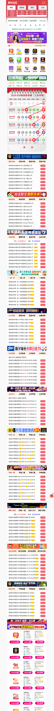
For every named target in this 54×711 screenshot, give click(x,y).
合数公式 (19, 86)
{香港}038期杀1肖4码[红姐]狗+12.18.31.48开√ (24, 571)
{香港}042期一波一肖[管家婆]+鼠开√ (21, 285)
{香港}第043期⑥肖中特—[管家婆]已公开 (20, 185)
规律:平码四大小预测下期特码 (17, 398)
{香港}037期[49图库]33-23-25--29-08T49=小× (23, 420)
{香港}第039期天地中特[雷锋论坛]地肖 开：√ (23, 257)
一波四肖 (42, 278)
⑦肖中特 (22, 161)
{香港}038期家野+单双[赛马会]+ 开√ (22, 533)
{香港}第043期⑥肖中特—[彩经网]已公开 (20, 165)
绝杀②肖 (32, 199)
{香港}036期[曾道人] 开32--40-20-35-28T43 (22, 448)
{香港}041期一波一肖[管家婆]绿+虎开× (21, 288)
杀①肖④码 (12, 551)
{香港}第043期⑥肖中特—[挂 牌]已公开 (20, 178)
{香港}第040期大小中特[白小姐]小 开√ (21, 329)
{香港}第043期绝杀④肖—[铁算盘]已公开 (20, 226)
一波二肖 (22, 278)
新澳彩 (21, 7)
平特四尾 (42, 473)
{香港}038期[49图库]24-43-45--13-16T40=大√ (23, 417)
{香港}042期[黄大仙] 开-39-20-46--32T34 (22, 480)
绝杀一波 (11, 86)
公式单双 (22, 394)
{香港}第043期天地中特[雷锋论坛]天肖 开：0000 (23, 244)
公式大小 (12, 394)
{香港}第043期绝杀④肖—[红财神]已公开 (20, 219)
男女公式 (42, 86)
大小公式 (35, 83)
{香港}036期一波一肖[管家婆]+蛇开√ (21, 305)
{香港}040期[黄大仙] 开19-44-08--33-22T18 (22, 483)
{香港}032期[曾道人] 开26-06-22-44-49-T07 (22, 452)
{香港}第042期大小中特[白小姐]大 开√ (21, 323)
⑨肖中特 (42, 161)
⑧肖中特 (32, 161)
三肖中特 (11, 83)
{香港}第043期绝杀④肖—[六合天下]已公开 (21, 223)
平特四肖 (42, 435)
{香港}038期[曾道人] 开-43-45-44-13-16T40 (22, 445)
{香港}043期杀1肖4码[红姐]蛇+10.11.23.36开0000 (23, 555)
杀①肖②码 (32, 551)
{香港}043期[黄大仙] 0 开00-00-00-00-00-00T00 (22, 476)
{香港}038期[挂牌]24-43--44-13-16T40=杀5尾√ (23, 376)
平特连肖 (32, 589)
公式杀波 (22, 353)
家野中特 (22, 237)
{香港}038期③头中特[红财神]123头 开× (22, 609)
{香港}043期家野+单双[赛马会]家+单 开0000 (22, 517)
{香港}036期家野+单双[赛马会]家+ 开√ (22, 540)
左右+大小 (31, 510)
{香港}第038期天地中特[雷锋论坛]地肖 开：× (23, 260)
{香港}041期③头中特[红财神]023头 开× (22, 599)
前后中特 (32, 237)
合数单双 (42, 315)
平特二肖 (22, 435)
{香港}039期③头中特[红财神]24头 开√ (22, 606)
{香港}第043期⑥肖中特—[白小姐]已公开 (20, 175)
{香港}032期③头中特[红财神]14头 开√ (22, 616)
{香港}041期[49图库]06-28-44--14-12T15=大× (23, 407)
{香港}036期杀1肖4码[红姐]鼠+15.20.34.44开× (24, 578)
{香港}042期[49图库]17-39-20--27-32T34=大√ (23, 404)
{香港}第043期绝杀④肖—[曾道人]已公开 (20, 206)
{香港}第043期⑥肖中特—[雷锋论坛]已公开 (21, 169)
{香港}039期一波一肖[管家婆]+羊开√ (21, 295)
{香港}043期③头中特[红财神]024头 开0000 (21, 593)
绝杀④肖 (12, 199)
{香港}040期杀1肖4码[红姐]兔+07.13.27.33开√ (24, 565)
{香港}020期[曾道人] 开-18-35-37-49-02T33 (22, 461)
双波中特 (32, 315)
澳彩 (32, 7)
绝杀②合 (42, 589)
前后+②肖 (41, 510)
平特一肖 (19, 83)
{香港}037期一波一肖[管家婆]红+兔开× (21, 301)
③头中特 (12, 589)
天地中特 (12, 237)
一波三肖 (32, 278)
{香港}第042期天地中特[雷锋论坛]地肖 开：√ (23, 247)
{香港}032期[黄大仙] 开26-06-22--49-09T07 (22, 496)
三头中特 (35, 86)
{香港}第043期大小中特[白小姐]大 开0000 (21, 319)
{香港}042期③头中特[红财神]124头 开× (22, 596)
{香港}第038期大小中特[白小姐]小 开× (21, 336)
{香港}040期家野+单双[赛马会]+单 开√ (22, 527)
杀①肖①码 (41, 551)
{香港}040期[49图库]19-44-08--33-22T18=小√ (23, 411)
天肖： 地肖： (27, 241)
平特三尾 (32, 473)
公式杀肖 (32, 353)
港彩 (11, 7)
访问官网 (40, 642)
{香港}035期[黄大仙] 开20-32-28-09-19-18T (22, 489)
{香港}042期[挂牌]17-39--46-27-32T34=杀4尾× (23, 363)
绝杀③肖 (22, 199)
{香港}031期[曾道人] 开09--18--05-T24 (22, 455)
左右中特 (42, 237)
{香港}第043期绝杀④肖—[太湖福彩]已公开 (21, 203)
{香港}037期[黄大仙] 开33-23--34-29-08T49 (22, 486)
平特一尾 (27, 86)
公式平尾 (42, 394)
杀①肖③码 (22, 551)
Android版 (15, 642)
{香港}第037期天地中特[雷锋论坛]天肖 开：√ (23, 263)
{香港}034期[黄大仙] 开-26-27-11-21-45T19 (22, 493)
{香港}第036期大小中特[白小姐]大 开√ (21, 342)
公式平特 (32, 394)
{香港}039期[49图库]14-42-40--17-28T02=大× (23, 414)
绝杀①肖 (42, 199)
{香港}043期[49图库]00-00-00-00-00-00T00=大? (23, 401)
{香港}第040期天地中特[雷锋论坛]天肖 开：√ (23, 254)
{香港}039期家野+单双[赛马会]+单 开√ (22, 530)
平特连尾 (22, 589)
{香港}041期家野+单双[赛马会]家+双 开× (22, 524)
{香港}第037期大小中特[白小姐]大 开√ (21, 339)
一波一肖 (12, 278)
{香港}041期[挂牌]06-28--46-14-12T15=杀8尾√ (23, 367)
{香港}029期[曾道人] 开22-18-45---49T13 (22, 458)
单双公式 (42, 83)
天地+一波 (22, 510)
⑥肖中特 (12, 161)
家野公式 (27, 83)
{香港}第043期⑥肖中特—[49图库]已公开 (20, 182)
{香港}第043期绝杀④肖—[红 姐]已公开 (20, 216)
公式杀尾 (12, 353)
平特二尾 (22, 473)
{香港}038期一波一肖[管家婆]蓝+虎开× (21, 298)
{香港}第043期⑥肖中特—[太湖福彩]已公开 (21, 172)
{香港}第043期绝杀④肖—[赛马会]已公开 (20, 213)
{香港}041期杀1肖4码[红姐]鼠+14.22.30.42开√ (24, 561)
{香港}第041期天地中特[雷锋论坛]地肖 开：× (23, 250)
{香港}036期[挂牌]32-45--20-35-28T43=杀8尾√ (23, 383)
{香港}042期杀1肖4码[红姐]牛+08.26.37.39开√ (24, 558)
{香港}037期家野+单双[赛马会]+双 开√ (22, 537)
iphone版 (27, 642)
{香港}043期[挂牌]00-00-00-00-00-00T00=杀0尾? (23, 360)
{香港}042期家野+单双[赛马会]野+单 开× (22, 520)
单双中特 (22, 315)
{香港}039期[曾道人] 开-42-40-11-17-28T (22, 442)
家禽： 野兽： (27, 514)
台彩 (42, 7)
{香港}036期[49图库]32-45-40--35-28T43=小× (23, 424)
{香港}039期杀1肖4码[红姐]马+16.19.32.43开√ (24, 568)
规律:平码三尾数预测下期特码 (17, 357)
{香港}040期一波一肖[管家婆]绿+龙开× (21, 291)
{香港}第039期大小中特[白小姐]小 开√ (21, 332)
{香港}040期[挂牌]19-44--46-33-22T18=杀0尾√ (23, 370)
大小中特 (12, 315)
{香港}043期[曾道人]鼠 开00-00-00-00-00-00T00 (22, 439)
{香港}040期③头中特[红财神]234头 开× (22, 603)
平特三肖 (32, 435)
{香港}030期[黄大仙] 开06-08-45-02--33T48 (22, 499)
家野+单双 (12, 510)
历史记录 (42, 21)
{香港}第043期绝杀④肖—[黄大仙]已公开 (20, 210)
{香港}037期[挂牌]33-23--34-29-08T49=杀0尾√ (23, 380)
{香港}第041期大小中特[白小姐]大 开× (21, 326)
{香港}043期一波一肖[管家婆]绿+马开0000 (21, 282)
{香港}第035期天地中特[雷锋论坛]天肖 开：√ (23, 267)
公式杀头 (42, 353)
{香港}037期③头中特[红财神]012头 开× (22, 612)
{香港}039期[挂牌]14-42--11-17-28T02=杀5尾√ (23, 373)
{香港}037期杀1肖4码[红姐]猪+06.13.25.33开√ (24, 575)
